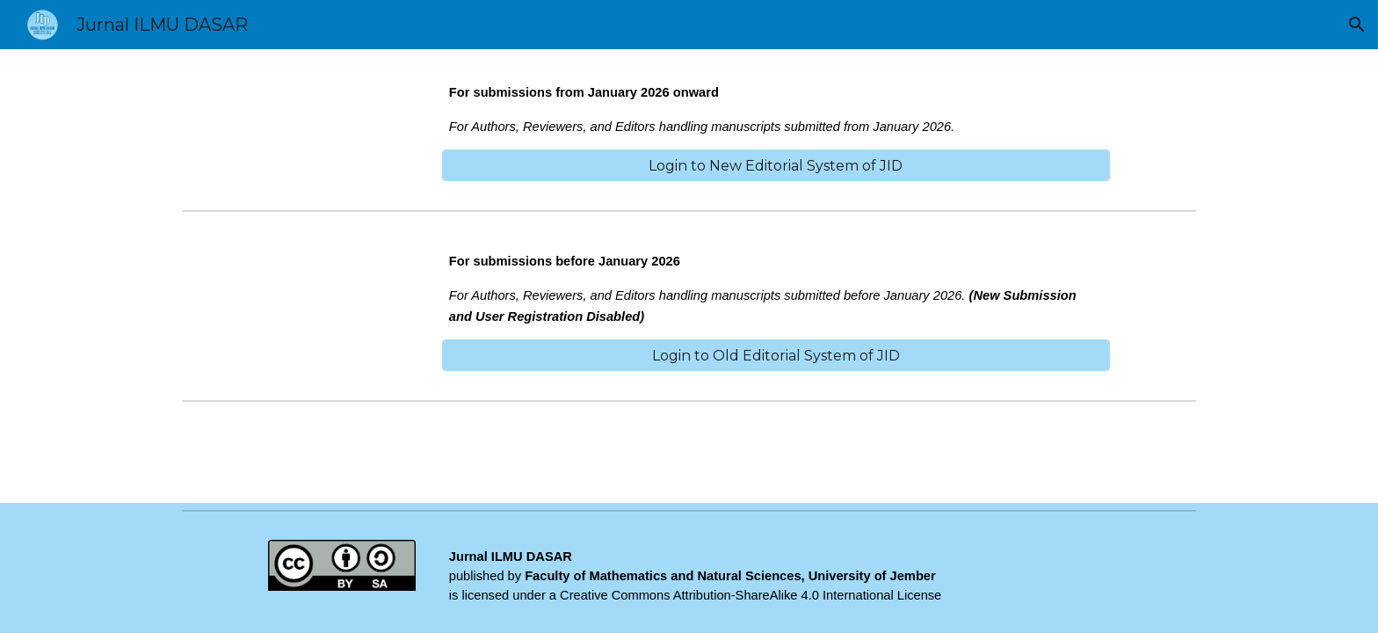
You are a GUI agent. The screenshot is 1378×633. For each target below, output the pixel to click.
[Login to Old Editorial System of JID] (776, 355)
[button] (1357, 25)
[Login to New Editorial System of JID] (776, 165)
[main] (776, 109)
